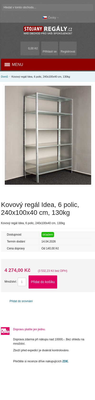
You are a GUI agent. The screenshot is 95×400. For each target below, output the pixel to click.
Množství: (11, 281)
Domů (4, 76)
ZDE (65, 361)
